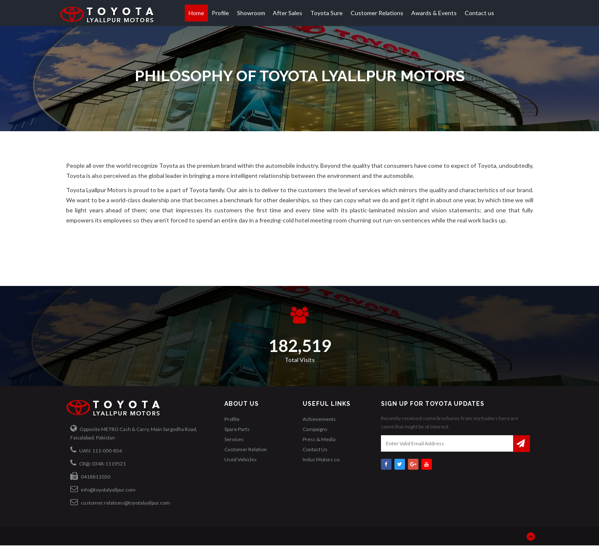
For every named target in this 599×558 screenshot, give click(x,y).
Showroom (251, 12)
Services (234, 439)
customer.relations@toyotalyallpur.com (120, 502)
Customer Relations (377, 12)
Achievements (319, 419)
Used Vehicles (240, 459)
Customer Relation (245, 449)
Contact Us (315, 449)
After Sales (287, 12)
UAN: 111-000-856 (96, 450)
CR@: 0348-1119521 (98, 463)
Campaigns (315, 429)
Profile (220, 12)
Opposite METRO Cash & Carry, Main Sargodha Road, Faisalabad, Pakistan (133, 433)
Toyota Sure (326, 12)
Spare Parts (237, 429)
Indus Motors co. (322, 459)
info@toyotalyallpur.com (103, 489)
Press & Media (319, 439)
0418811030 (90, 476)
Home (196, 12)
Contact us (479, 12)
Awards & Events (434, 12)
